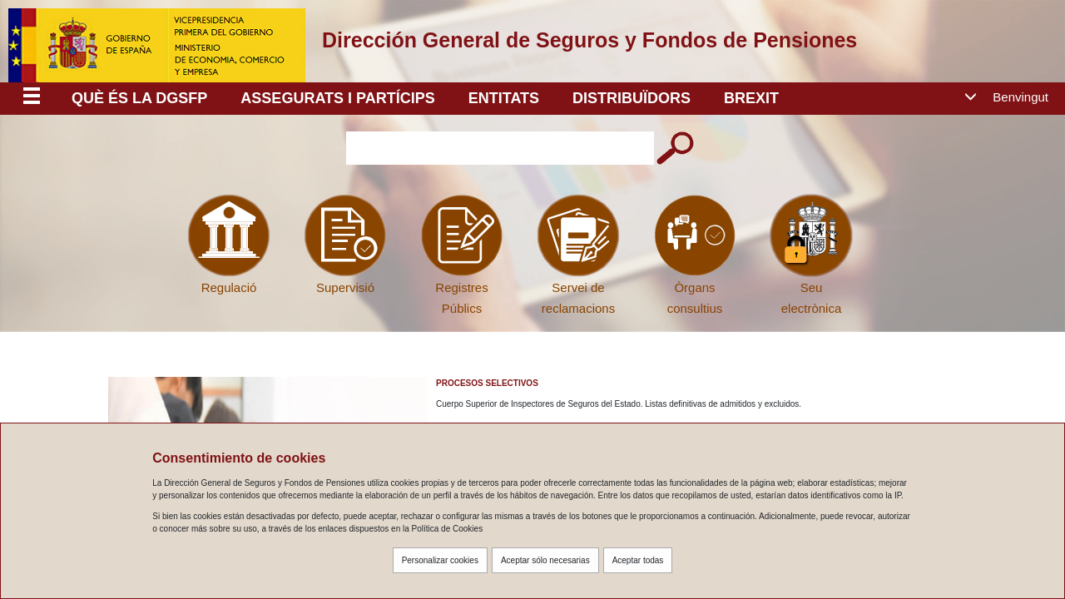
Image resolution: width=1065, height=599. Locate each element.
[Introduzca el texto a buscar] (500, 148)
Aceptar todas (638, 560)
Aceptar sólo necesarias (545, 560)
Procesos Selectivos (487, 383)
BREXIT (751, 98)
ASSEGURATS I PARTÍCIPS (337, 98)
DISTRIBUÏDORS (631, 98)
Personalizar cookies (440, 560)
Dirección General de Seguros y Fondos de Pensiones (589, 40)
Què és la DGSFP (139, 98)
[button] (1012, 97)
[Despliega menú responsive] (31, 98)
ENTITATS (503, 98)
